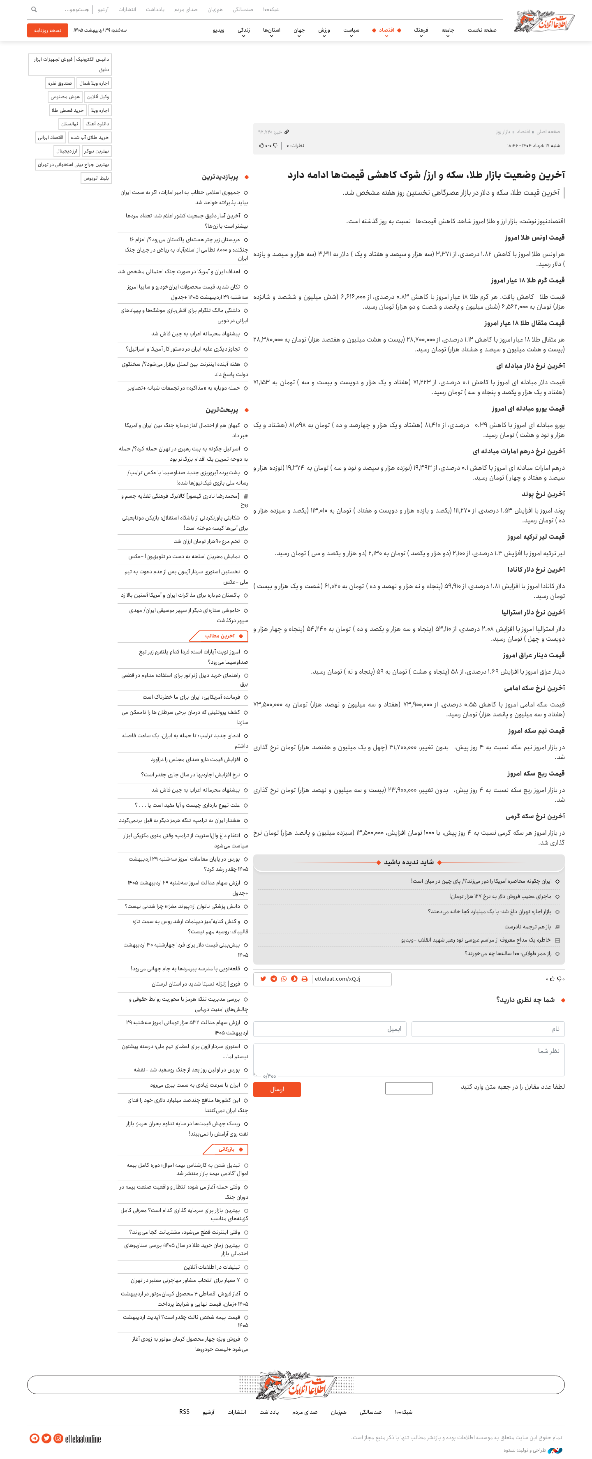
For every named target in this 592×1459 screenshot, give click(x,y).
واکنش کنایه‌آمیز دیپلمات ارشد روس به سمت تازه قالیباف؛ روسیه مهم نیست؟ (190, 926)
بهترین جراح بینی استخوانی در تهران (73, 165)
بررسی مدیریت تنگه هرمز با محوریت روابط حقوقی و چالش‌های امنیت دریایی (188, 1004)
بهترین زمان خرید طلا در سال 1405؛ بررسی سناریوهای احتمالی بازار (186, 1249)
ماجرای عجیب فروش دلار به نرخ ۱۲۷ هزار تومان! (500, 896)
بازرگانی (226, 1149)
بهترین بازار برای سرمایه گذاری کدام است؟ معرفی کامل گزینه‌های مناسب (184, 1214)
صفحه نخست (482, 30)
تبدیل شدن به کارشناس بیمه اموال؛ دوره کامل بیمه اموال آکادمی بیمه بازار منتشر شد (187, 1169)
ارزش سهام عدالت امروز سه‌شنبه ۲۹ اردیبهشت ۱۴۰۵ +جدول (188, 888)
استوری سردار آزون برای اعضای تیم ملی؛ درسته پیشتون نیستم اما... (185, 1051)
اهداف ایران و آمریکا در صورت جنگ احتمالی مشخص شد (179, 271)
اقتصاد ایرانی (50, 137)
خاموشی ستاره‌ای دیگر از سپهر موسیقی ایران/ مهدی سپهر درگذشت (188, 615)
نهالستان (69, 124)
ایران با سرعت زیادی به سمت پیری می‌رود (195, 1085)
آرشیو (103, 9)
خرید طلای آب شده (90, 137)
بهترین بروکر (97, 151)
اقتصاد (386, 30)
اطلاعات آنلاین (544, 20)
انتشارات (127, 9)
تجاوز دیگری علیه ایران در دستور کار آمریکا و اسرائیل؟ (183, 348)
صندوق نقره (60, 83)
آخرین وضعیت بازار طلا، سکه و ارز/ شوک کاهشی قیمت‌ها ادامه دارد (426, 175)
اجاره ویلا (100, 110)
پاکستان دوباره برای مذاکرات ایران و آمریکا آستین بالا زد (180, 595)
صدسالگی (243, 9)
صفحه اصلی (548, 132)
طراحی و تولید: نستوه (533, 1450)
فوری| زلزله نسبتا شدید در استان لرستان (196, 983)
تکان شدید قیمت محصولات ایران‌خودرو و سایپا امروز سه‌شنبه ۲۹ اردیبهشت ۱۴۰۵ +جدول (187, 292)
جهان (299, 30)
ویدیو (218, 30)
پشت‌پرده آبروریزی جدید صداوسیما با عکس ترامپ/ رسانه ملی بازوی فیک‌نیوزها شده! (187, 477)
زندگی (244, 30)
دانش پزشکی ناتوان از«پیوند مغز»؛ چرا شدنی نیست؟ (182, 906)
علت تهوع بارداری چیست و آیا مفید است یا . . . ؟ (187, 805)
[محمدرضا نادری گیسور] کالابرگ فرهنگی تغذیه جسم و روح (184, 500)
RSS (184, 1412)
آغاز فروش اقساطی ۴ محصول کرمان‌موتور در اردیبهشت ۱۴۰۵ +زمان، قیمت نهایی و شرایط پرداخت (184, 1299)
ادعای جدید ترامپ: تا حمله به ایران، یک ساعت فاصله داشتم (185, 740)
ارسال (277, 1089)
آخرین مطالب (219, 636)
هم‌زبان (215, 9)
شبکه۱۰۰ (271, 9)
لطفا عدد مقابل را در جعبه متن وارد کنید (513, 1087)
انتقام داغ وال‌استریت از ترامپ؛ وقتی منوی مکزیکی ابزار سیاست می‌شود (186, 840)
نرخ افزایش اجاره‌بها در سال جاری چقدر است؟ (190, 774)
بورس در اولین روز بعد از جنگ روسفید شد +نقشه (187, 1069)
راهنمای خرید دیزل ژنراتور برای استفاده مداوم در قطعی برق (184, 679)
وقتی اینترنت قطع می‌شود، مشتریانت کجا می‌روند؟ (184, 1232)
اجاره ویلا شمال (94, 83)
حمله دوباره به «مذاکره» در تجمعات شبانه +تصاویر (184, 387)
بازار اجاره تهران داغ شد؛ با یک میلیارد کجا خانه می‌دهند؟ (490, 911)
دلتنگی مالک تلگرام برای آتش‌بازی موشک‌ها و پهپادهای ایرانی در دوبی (184, 315)
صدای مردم (186, 9)
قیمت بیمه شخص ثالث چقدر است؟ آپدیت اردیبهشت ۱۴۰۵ (185, 1321)
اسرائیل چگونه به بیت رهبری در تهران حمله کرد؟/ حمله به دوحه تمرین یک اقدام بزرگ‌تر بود (183, 454)
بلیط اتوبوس (96, 178)
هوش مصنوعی (65, 97)
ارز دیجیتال (66, 151)
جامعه (448, 30)
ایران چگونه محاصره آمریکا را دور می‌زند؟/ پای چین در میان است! (481, 881)
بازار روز (503, 132)
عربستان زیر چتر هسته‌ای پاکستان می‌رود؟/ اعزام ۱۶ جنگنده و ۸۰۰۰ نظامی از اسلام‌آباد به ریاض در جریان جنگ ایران (186, 249)
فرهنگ (421, 30)
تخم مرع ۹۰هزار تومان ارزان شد (207, 541)
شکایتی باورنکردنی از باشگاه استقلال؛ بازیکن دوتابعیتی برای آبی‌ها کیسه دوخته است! (185, 523)
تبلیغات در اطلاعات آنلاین (212, 1267)
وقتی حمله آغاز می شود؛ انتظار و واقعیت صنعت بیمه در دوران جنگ (184, 1192)
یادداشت (155, 9)
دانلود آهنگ (97, 124)
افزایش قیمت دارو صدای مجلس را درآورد (195, 759)
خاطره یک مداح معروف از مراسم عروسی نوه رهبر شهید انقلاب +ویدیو (476, 939)
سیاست (351, 30)
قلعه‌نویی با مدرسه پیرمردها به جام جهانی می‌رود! (185, 968)
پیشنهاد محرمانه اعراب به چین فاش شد (195, 333)
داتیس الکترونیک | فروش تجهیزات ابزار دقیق (71, 64)
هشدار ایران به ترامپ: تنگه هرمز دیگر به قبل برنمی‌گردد (179, 820)
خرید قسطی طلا (68, 110)
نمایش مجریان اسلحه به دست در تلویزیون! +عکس (184, 556)
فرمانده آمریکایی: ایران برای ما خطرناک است (191, 697)
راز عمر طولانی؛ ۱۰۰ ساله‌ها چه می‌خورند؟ (508, 953)
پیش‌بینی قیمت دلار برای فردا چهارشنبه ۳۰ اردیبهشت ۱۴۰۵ (185, 950)
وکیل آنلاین (98, 97)
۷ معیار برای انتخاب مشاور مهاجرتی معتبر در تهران (185, 1280)
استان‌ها (271, 30)
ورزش (324, 30)
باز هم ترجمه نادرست (527, 926)
